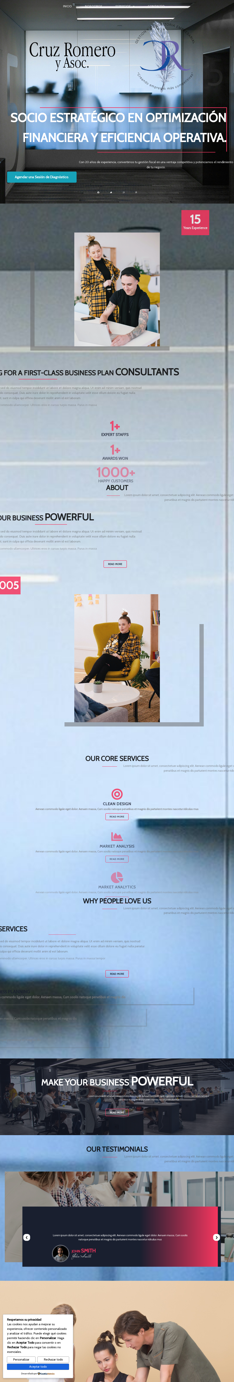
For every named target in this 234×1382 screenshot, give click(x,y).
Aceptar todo (38, 1366)
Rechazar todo (53, 1359)
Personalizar (21, 1359)
